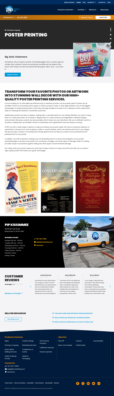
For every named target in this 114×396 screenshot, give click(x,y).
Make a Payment (69, 2)
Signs (7, 341)
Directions (38, 245)
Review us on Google (13, 293)
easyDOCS (90, 2)
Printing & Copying (13, 30)
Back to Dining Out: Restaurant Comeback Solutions (72, 317)
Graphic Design (28, 341)
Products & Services (65, 10)
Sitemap (56, 383)
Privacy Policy (9, 383)
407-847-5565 (22, 17)
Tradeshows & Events (27, 350)
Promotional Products (44, 342)
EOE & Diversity (39, 383)
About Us (92, 10)
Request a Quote (87, 17)
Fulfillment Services (47, 348)
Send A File (103, 17)
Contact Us (101, 2)
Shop (109, 2)
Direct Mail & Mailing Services (11, 350)
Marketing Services (29, 345)
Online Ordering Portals (10, 357)
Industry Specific (46, 352)
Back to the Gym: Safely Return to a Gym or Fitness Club (74, 322)
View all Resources (13, 319)
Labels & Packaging (26, 357)
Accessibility (30, 383)
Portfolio (81, 10)
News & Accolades (65, 345)
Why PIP (61, 341)
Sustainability (98, 341)
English (78, 2)
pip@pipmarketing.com (43, 242)
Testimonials (80, 345)
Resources (104, 10)
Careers (79, 341)
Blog (84, 2)
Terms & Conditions (20, 383)
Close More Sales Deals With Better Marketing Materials (74, 313)
